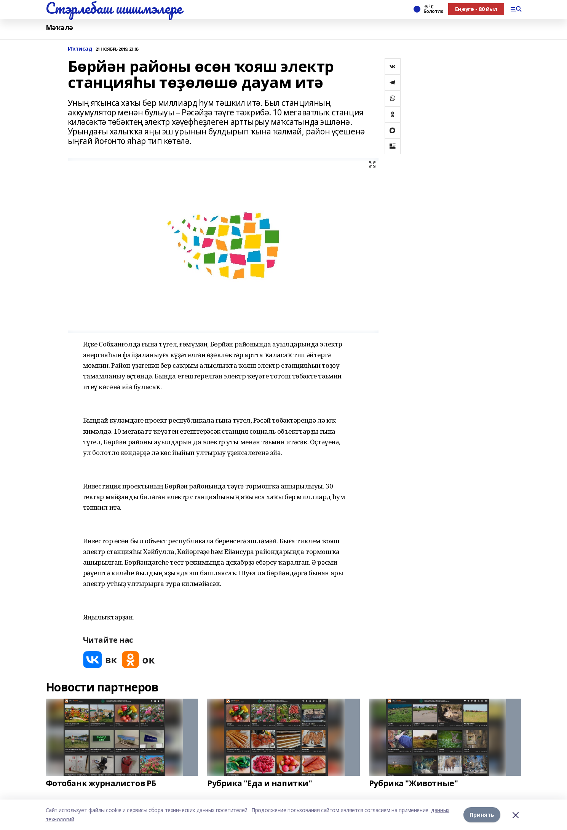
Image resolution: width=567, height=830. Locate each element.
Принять (482, 814)
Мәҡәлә (59, 28)
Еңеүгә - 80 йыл (476, 9)
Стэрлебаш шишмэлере (114, 8)
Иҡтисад (80, 49)
